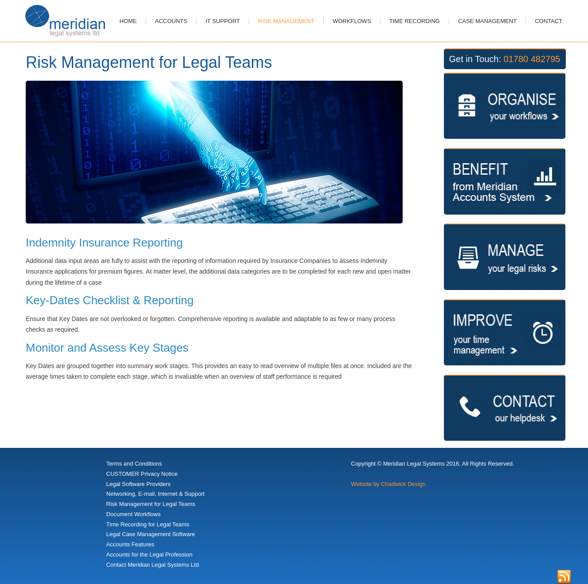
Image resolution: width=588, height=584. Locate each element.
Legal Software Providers (138, 484)
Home (128, 21)
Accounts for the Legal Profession (149, 554)
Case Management (487, 21)
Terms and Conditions (134, 463)
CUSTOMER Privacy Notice (142, 473)
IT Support (222, 21)
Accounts (171, 21)
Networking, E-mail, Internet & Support (155, 493)
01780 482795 (532, 59)
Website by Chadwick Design (388, 484)
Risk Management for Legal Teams (151, 504)
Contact (548, 21)
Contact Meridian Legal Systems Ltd (152, 564)
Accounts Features (130, 544)
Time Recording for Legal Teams (147, 524)
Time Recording (414, 21)
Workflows (352, 21)
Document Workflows (133, 514)
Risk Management (286, 21)
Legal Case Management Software (150, 534)
